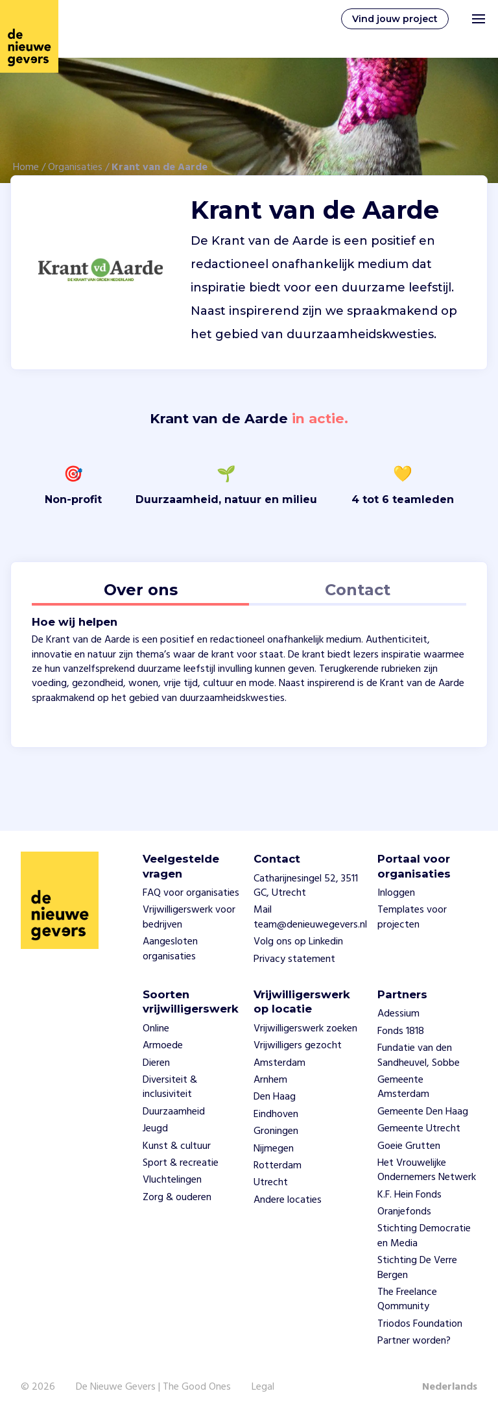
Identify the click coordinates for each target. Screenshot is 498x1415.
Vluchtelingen (172, 1180)
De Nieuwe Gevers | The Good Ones (153, 1387)
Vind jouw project (395, 19)
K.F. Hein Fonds (409, 1195)
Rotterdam (278, 1165)
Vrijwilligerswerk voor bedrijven (189, 917)
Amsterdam (279, 1063)
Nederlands (449, 1387)
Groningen (276, 1131)
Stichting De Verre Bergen (417, 1267)
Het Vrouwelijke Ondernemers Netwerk (426, 1170)
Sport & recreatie (181, 1163)
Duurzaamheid (174, 1111)
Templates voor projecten (412, 917)
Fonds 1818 (400, 1031)
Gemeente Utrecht (418, 1128)
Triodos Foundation (419, 1324)
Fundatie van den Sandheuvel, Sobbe (418, 1055)
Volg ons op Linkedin (298, 941)
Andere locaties (288, 1200)
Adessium (398, 1013)
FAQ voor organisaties (191, 893)
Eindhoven (276, 1114)
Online (156, 1028)
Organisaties (75, 167)
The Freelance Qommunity (407, 1299)
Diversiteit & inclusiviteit (170, 1087)
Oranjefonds (404, 1211)
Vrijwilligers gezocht (298, 1045)
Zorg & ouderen (177, 1197)
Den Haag (275, 1097)
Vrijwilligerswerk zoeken (305, 1028)
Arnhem (270, 1080)
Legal (263, 1387)
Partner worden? (414, 1341)
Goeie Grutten (408, 1146)
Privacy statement (294, 959)
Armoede (163, 1045)
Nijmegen (274, 1148)
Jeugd (155, 1128)
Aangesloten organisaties (170, 949)
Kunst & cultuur (177, 1146)
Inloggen (396, 893)
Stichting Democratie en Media (424, 1235)
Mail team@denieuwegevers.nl (310, 917)
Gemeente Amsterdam (403, 1087)
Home (26, 167)
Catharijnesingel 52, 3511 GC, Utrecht (306, 886)
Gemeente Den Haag (422, 1111)
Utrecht (271, 1182)
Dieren (156, 1063)
